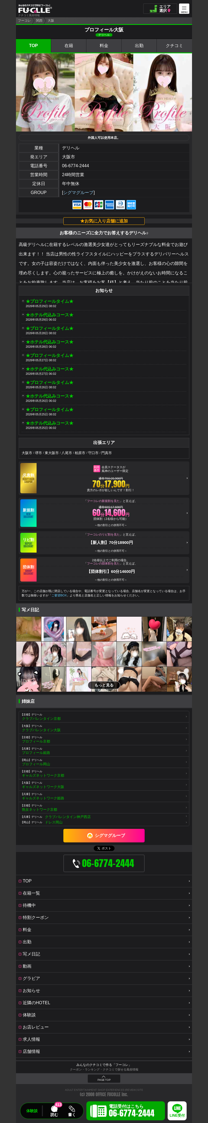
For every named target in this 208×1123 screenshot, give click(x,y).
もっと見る (104, 685)
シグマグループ (78, 192)
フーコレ (24, 20)
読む (54, 1114)
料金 (104, 45)
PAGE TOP (104, 1080)
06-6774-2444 (75, 165)
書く (72, 1114)
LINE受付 (177, 1116)
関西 (39, 20)
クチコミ (174, 45)
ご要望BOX (59, 595)
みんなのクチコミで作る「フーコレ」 (104, 1065)
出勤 (139, 45)
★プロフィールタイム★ (49, 301)
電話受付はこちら (131, 1111)
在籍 (68, 45)
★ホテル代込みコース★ (49, 315)
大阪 (51, 20)
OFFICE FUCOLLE (108, 1094)
